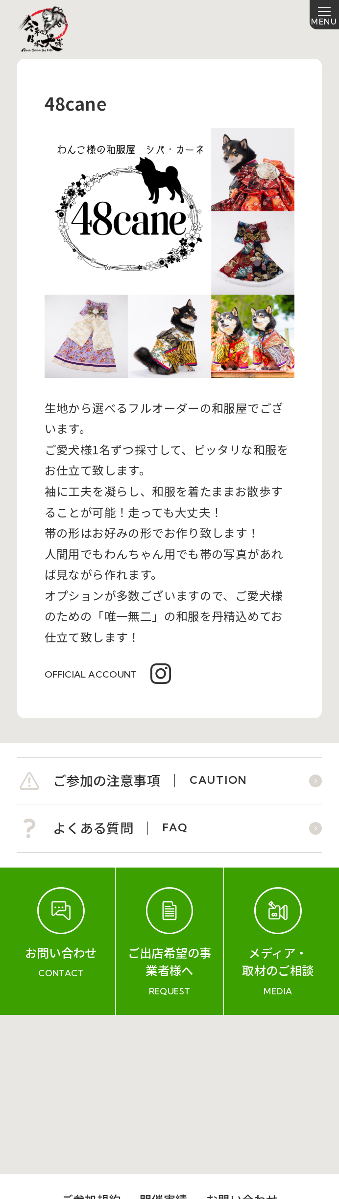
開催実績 (164, 1040)
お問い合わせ (242, 1040)
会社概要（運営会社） (100, 1065)
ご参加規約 (91, 1040)
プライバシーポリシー (238, 1065)
